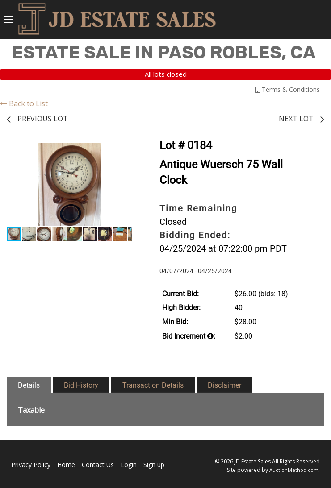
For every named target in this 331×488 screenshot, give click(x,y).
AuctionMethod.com (293, 470)
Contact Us (98, 464)
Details (29, 385)
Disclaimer (224, 385)
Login (129, 464)
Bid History (81, 385)
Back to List (24, 103)
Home (66, 464)
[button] (124, 151)
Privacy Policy (30, 464)
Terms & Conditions (287, 89)
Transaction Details (153, 385)
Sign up (153, 464)
